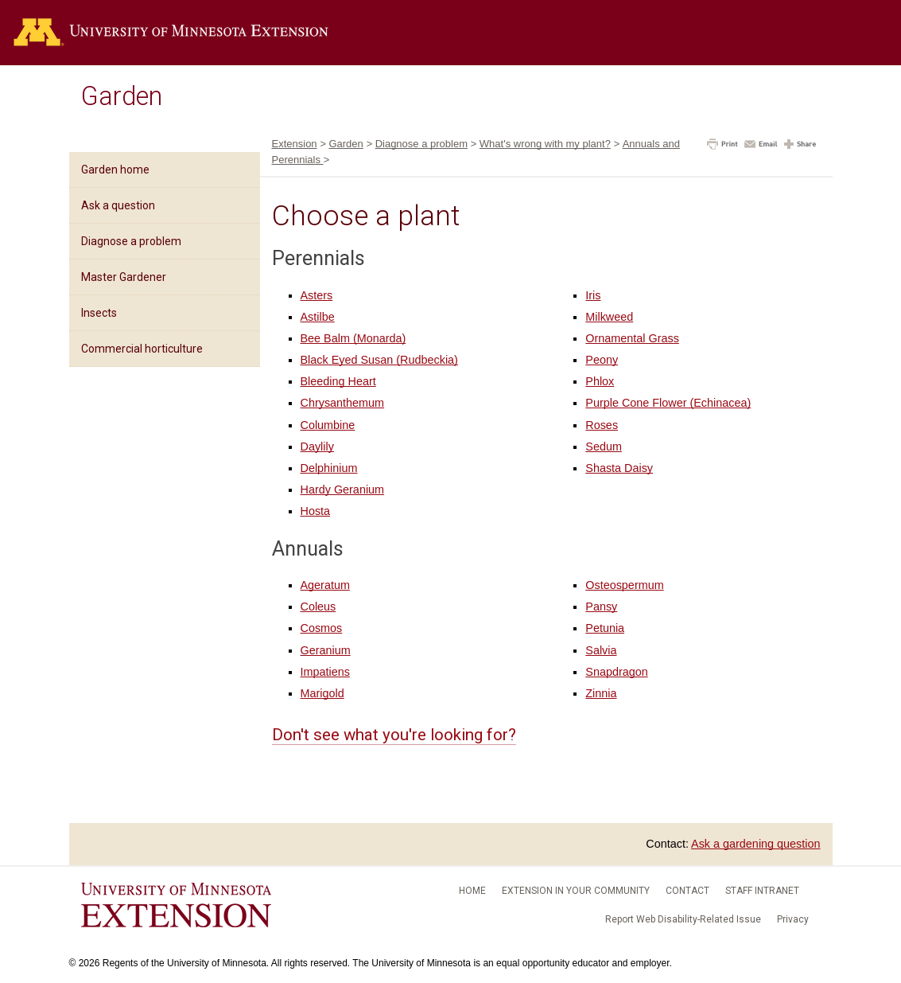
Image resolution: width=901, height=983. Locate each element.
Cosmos (322, 628)
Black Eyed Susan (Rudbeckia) (379, 359)
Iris (592, 295)
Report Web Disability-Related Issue (683, 919)
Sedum (603, 446)
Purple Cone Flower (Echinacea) (668, 402)
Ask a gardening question (755, 843)
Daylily (317, 446)
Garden (121, 96)
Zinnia (600, 693)
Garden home (115, 169)
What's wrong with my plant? (545, 144)
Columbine (328, 425)
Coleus (318, 606)
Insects (99, 312)
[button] (722, 145)
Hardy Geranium (343, 489)
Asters (317, 295)
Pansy (601, 606)
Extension (294, 144)
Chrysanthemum (343, 402)
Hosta (316, 511)
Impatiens (325, 671)
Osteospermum (624, 585)
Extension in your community (576, 890)
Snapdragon (616, 671)
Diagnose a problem (131, 241)
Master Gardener (123, 277)
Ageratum (325, 585)
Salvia (600, 650)
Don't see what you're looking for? (394, 734)
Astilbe (318, 316)
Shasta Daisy (619, 468)
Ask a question (118, 205)
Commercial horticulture (142, 348)
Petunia (604, 628)
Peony (601, 359)
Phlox (599, 381)
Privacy (793, 919)
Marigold (322, 693)
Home (472, 890)
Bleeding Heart (338, 381)
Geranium (326, 650)
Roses (601, 425)
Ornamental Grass (632, 338)
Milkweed (609, 316)
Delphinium (329, 468)
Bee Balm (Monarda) (353, 338)
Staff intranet (762, 890)
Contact (687, 890)
